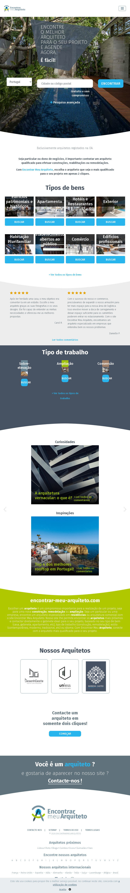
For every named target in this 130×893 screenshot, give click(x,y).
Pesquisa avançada (65, 102)
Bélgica (107, 873)
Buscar (19, 222)
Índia (76, 873)
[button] (5, 509)
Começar (65, 733)
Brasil (115, 873)
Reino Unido (26, 873)
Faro (91, 848)
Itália (48, 873)
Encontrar (110, 83)
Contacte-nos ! (65, 781)
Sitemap (53, 830)
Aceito (62, 889)
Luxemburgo (95, 873)
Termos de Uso (70, 830)
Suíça (84, 873)
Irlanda (68, 873)
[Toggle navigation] (122, 8)
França (15, 873)
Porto (49, 848)
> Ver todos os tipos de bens (65, 274)
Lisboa (41, 848)
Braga (56, 848)
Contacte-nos (34, 830)
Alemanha (57, 873)
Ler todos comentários (65, 339)
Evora (73, 848)
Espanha (39, 873)
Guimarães (83, 848)
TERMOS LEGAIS (92, 830)
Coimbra (64, 848)
